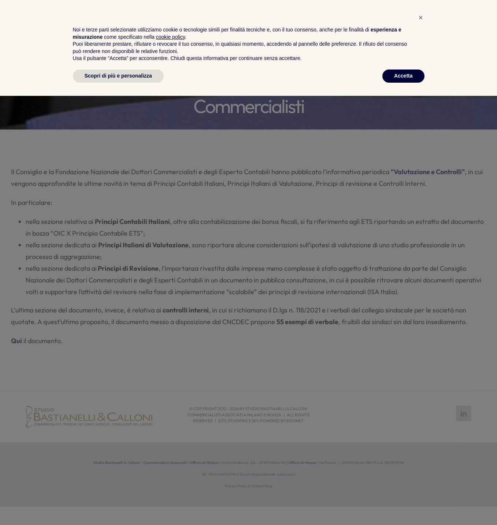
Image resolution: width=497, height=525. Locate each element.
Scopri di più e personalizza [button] (118, 505)
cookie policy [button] (170, 466)
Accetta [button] (403, 505)
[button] (421, 447)
